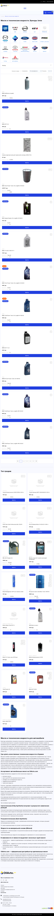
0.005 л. (50, 138)
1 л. (51, 108)
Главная (2, 16)
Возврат (2, 891)
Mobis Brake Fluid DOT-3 (9, 625)
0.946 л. (49, 508)
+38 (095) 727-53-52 (7, 899)
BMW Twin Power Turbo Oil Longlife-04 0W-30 (13, 283)
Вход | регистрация (47, 1)
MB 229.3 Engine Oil (7, 558)
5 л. (24, 508)
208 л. (50, 169)
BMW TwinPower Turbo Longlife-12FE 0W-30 (12, 411)
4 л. (50, 578)
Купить (27, 101)
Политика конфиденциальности (8, 889)
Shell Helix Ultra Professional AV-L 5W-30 (12, 524)
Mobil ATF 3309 (33, 689)
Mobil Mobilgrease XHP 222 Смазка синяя (13, 591)
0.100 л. (23, 476)
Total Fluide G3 (6, 689)
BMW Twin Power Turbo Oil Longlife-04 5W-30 (13, 185)
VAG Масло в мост (33, 625)
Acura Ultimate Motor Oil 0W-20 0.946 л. (38, 524)
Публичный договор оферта (7, 886)
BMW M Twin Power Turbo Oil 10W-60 (11, 378)
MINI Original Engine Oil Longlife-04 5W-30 (12, 218)
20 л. (50, 583)
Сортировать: (25, 71)
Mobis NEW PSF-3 (7, 721)
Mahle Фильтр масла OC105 (36, 657)
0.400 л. (23, 575)
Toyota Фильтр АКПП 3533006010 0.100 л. (39, 492)
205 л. (50, 79)
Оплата (2, 885)
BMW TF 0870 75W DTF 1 (8, 250)
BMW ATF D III (5, 124)
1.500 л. (50, 77)
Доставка (3, 888)
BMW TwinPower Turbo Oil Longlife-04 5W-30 (13, 315)
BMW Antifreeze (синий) (8, 93)
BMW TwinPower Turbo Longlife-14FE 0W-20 (12, 443)
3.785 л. (49, 541)
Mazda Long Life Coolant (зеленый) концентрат (38, 558)
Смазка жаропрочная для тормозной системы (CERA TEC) (16, 155)
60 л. (50, 585)
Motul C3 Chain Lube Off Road (10, 657)
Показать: (44, 71)
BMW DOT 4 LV (5, 347)
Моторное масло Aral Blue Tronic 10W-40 (39, 591)
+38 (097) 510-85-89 (7, 900)
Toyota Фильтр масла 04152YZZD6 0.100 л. (13, 492)
